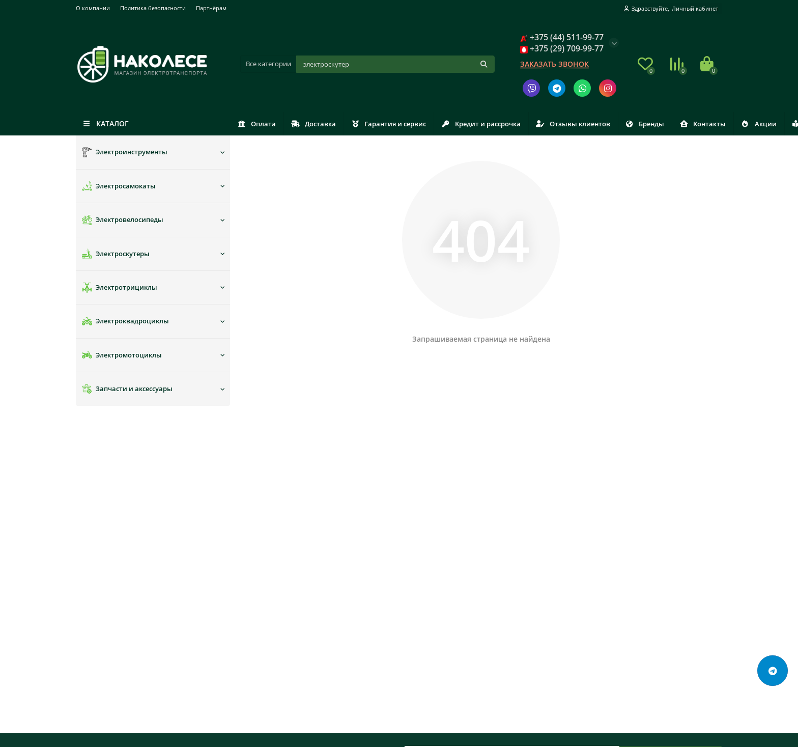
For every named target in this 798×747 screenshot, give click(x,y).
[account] (671, 8)
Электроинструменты (124, 152)
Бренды (690, 123)
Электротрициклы (119, 288)
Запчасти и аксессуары (127, 389)
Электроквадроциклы (125, 321)
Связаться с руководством (447, 564)
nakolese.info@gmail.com (620, 578)
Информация (102, 518)
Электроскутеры (116, 253)
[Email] (511, 450)
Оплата (261, 123)
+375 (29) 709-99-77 (608, 564)
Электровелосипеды (122, 220)
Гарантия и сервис (409, 123)
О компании (93, 8)
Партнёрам (211, 8)
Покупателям (267, 518)
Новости (418, 550)
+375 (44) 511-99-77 (607, 550)
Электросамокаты (119, 186)
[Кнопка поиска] (484, 64)
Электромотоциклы (122, 355)
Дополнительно (436, 518)
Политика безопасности (153, 8)
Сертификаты (427, 578)
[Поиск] (395, 64)
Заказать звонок (554, 64)
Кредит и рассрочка (510, 123)
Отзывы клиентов (611, 123)
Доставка (326, 123)
